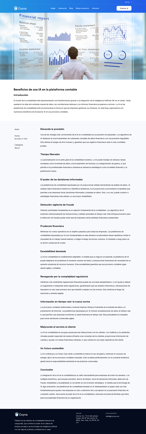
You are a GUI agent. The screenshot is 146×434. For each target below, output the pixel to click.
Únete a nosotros (82, 8)
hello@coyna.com (112, 416)
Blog (71, 8)
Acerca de (62, 8)
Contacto (95, 8)
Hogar (53, 8)
